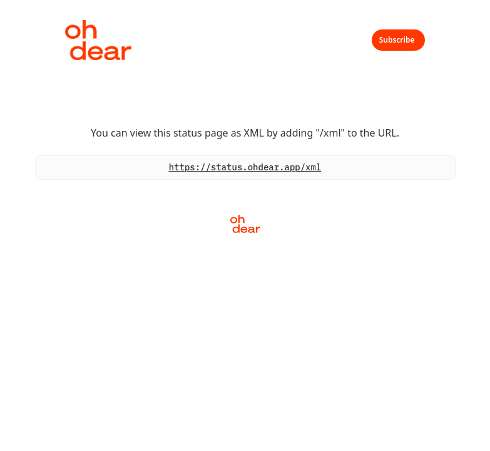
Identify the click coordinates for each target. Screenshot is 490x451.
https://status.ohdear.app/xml (245, 167)
